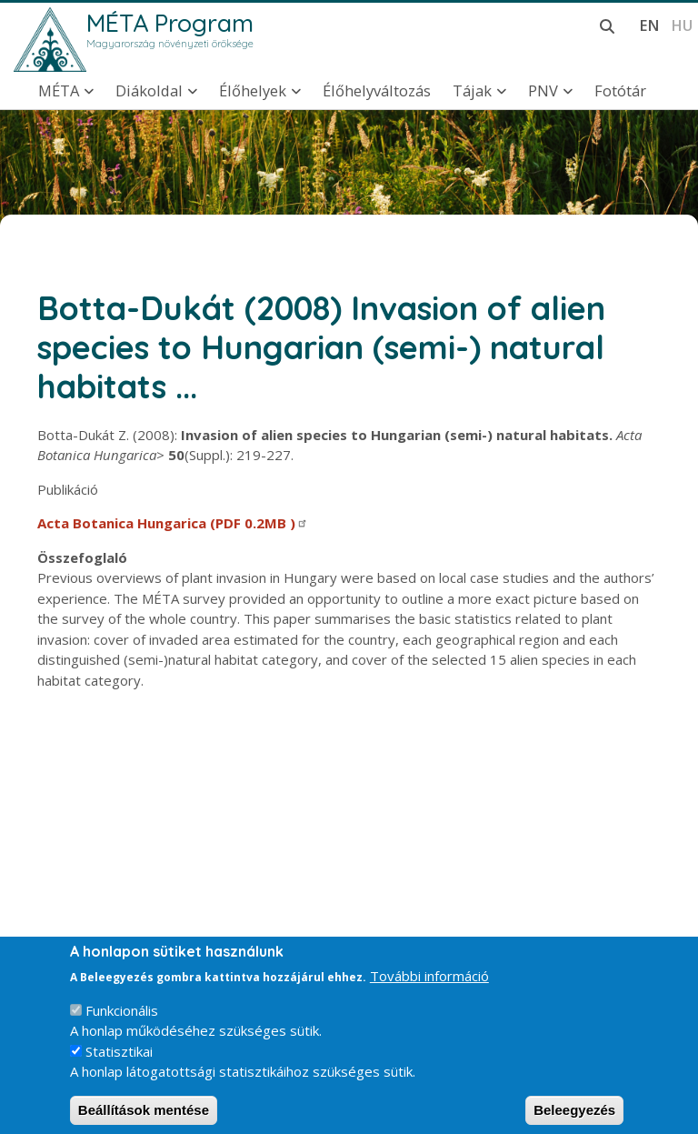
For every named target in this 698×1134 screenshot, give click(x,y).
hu (682, 25)
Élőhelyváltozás (377, 91)
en (649, 25)
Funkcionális (121, 1022)
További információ (429, 988)
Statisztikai (119, 1063)
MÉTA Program (170, 22)
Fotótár (620, 91)
